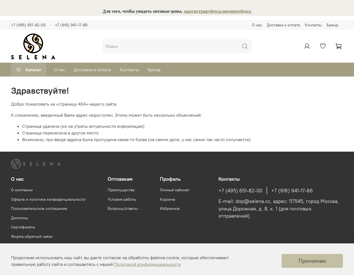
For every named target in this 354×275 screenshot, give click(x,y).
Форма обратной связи (32, 236)
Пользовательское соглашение (39, 208)
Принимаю (312, 260)
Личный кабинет (174, 189)
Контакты (313, 24)
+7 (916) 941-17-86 (71, 24)
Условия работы (122, 199)
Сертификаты (23, 227)
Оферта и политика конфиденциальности (48, 199)
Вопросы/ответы (123, 208)
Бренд (332, 24)
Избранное (170, 208)
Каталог (28, 69)
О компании (22, 189)
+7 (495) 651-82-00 (28, 24)
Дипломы (19, 217)
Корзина (167, 199)
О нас (257, 24)
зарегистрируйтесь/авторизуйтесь (217, 11)
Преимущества (121, 189)
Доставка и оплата (283, 24)
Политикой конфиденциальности (147, 264)
